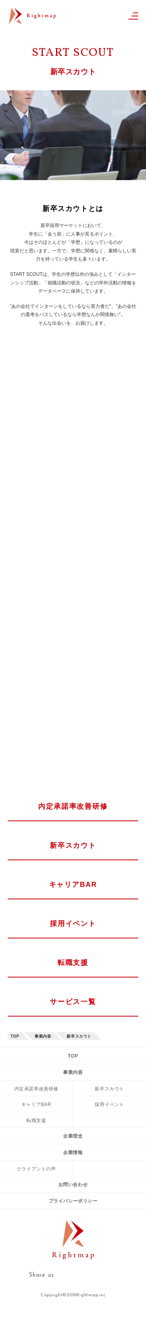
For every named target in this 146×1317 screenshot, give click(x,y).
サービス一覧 (73, 1002)
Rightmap (32, 18)
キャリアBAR (73, 884)
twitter (90, 1275)
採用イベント (73, 923)
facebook (114, 1275)
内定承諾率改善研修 (72, 806)
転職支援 (73, 963)
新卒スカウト (73, 845)
